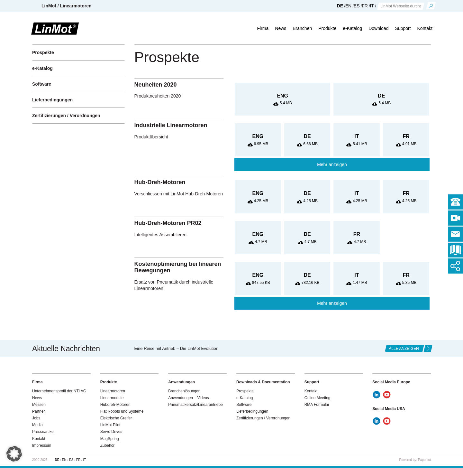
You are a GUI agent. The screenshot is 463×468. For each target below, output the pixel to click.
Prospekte (43, 52)
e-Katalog (352, 28)
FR (365, 5)
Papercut (424, 460)
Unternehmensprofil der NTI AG (59, 391)
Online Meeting (317, 398)
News (280, 28)
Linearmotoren (112, 391)
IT (372, 5)
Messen (39, 404)
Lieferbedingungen (52, 99)
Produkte (327, 28)
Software (41, 84)
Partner (38, 411)
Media (37, 425)
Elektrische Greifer (116, 418)
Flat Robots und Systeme (122, 411)
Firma (262, 28)
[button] (14, 454)
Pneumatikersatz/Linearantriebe (195, 404)
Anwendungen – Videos (188, 398)
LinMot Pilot (110, 425)
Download (378, 28)
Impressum (41, 445)
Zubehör (107, 445)
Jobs (36, 418)
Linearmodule (112, 398)
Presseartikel (43, 431)
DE (340, 5)
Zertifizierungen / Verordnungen (66, 115)
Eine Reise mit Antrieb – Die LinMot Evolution (176, 348)
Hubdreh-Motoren (115, 404)
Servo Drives (111, 431)
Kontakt (424, 28)
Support (403, 28)
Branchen (302, 28)
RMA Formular (316, 404)
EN (348, 5)
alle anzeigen (404, 348)
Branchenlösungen (184, 391)
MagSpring (109, 438)
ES (357, 5)
